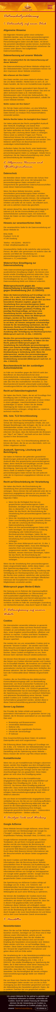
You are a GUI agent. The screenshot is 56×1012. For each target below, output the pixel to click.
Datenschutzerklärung (23, 1008)
